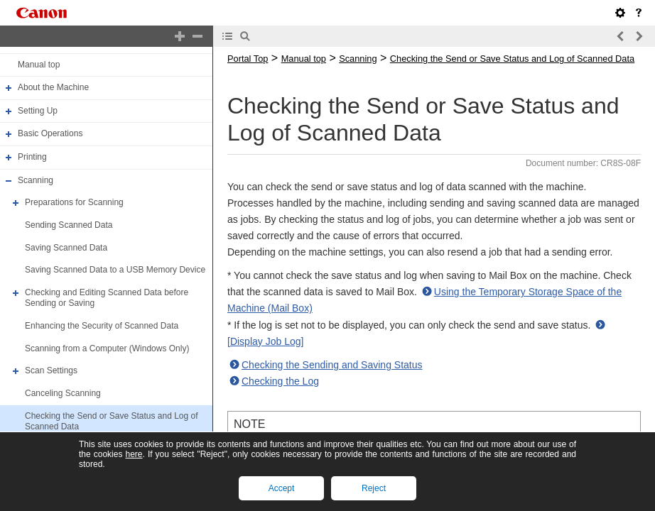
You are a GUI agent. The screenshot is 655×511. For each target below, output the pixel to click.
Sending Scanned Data (68, 225)
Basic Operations (50, 134)
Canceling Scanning (63, 393)
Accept (282, 488)
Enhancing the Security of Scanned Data (101, 326)
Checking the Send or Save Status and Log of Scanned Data (512, 58)
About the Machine (53, 87)
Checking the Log (280, 381)
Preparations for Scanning (74, 202)
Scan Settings (51, 370)
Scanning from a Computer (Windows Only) (107, 348)
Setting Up (38, 111)
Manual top (39, 65)
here (133, 454)
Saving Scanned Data (66, 248)
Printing (32, 157)
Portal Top (247, 58)
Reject (374, 488)
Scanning (35, 180)
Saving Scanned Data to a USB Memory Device (115, 270)
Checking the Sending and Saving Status (332, 364)
